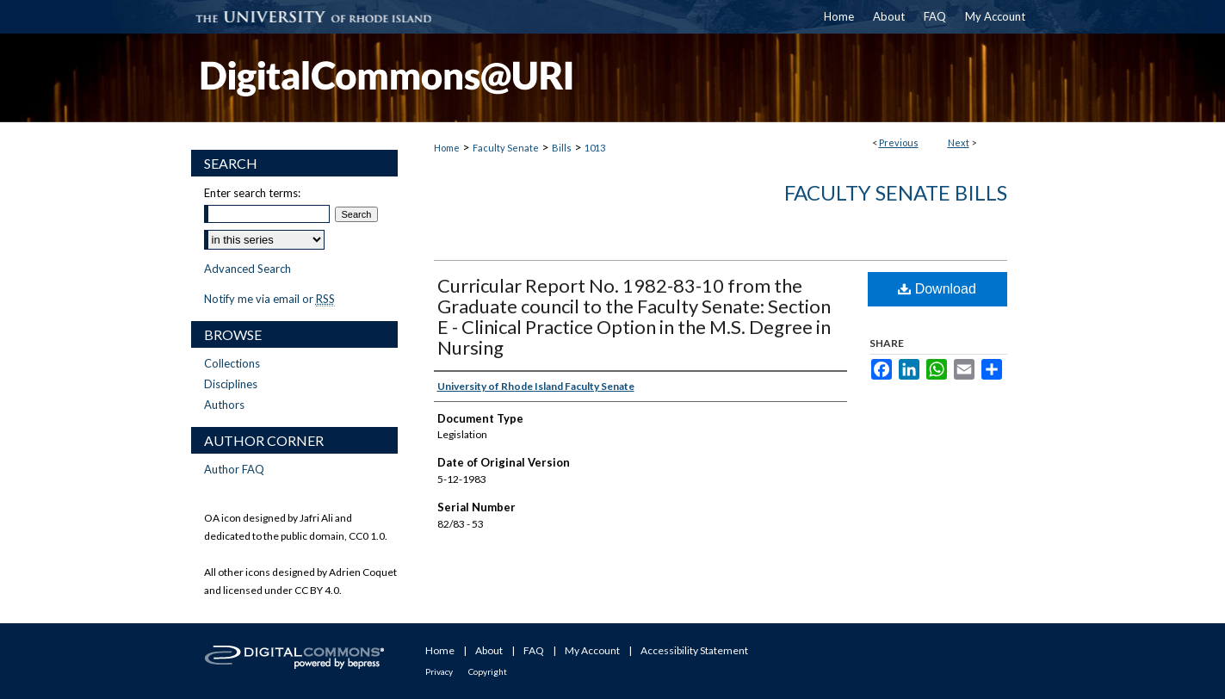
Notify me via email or (269, 299)
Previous (899, 142)
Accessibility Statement (694, 650)
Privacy (439, 671)
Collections (232, 363)
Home (447, 147)
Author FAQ (234, 469)
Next (958, 142)
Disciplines (230, 384)
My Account (592, 650)
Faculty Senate (506, 147)
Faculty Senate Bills (895, 192)
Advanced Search (247, 268)
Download (937, 288)
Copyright (487, 671)
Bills (562, 147)
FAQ (533, 650)
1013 (595, 147)
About (489, 650)
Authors (224, 404)
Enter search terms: (252, 193)
